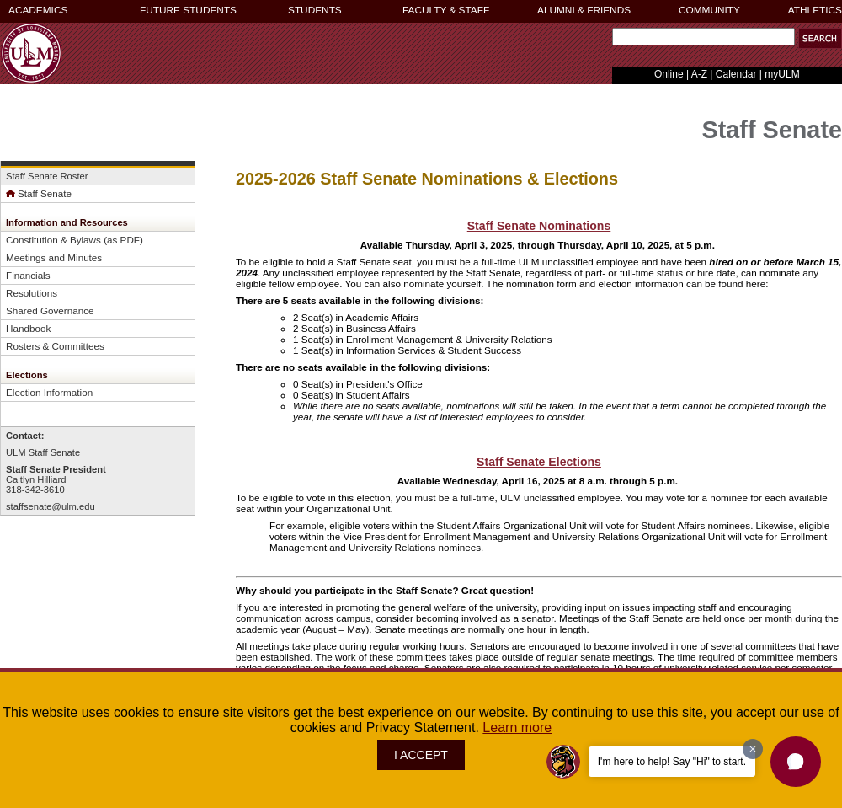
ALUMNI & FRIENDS (584, 10)
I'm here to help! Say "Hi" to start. (672, 762)
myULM (782, 74)
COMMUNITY (709, 10)
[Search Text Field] (703, 36)
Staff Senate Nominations (539, 226)
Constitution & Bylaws (53, 239)
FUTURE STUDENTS (188, 10)
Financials (28, 275)
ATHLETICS (815, 10)
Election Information (49, 392)
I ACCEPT (421, 755)
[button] (820, 38)
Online (669, 74)
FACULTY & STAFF (445, 10)
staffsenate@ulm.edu (50, 506)
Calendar (736, 74)
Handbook (28, 328)
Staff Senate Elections (539, 461)
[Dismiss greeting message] (753, 749)
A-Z (699, 74)
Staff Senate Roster (47, 176)
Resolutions (31, 292)
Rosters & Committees (55, 345)
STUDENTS (315, 10)
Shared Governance (49, 310)
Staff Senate (39, 193)
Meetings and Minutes (54, 257)
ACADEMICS (37, 10)
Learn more (517, 727)
